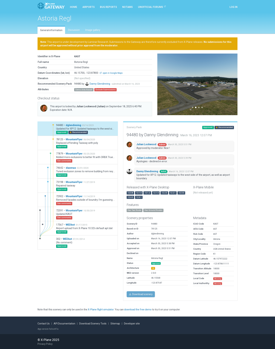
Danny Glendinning (100, 83)
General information (51, 30)
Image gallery (92, 30)
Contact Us (44, 323)
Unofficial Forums (152, 6)
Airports (88, 7)
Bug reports (108, 7)
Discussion (74, 30)
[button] (163, 84)
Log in (233, 7)
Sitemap (115, 323)
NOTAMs (127, 7)
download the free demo (138, 309)
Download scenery (141, 294)
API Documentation (64, 323)
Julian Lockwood (90, 106)
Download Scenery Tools (92, 323)
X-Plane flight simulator (101, 309)
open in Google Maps (111, 73)
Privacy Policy (45, 343)
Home (73, 7)
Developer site (132, 323)
